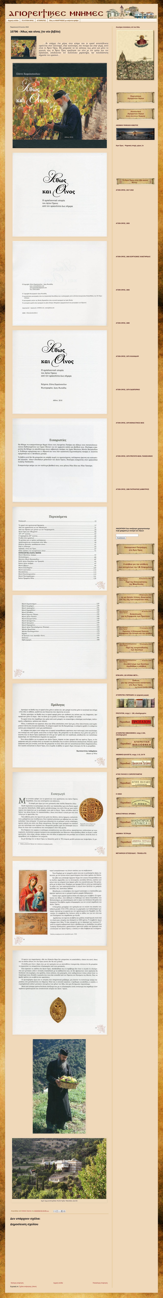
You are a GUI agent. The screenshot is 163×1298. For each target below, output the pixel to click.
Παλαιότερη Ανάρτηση (100, 1283)
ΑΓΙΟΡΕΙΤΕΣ (41, 20)
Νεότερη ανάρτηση (17, 1283)
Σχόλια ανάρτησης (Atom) (28, 1286)
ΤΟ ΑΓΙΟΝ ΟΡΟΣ (28, 20)
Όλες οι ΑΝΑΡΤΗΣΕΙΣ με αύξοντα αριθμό (63, 20)
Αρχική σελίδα (13, 20)
